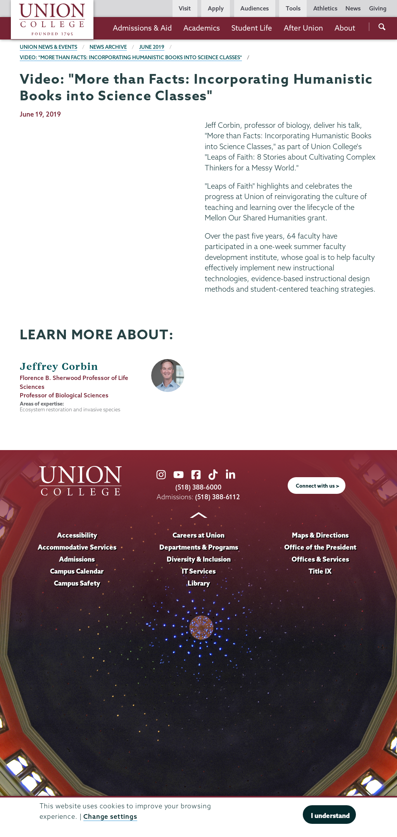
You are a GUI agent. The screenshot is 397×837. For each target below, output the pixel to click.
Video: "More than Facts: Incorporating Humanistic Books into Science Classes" (131, 57)
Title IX (320, 571)
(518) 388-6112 (218, 497)
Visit (185, 8)
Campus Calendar (77, 571)
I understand (330, 815)
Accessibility (77, 535)
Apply (216, 8)
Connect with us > (317, 486)
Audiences (254, 8)
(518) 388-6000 (198, 487)
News (353, 8)
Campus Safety (77, 583)
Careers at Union (198, 535)
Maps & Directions (320, 535)
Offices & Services (320, 559)
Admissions (77, 559)
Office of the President (320, 547)
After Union (303, 28)
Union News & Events (49, 47)
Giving (378, 8)
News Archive (109, 47)
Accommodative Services (77, 547)
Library (198, 583)
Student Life (251, 28)
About (345, 28)
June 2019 (153, 47)
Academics (201, 28)
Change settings (110, 816)
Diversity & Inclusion (198, 559)
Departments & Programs (198, 547)
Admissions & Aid (142, 28)
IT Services (199, 571)
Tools (293, 8)
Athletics (325, 8)
